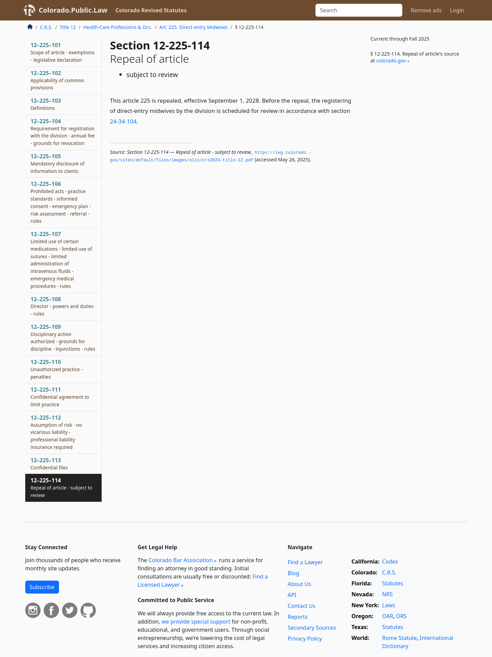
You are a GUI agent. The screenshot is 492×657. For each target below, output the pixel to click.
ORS (401, 616)
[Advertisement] (416, 182)
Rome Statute (399, 638)
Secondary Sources (312, 627)
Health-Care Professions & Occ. (117, 27)
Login (457, 10)
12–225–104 (63, 131)
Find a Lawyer (305, 562)
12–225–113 (49, 463)
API (292, 595)
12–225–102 (58, 80)
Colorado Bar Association (180, 560)
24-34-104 (123, 121)
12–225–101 (63, 52)
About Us (299, 584)
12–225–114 (61, 487)
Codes (390, 561)
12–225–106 (61, 202)
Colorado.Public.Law (73, 10)
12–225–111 (60, 397)
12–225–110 (57, 369)
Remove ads (426, 10)
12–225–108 (62, 306)
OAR (387, 616)
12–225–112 (56, 432)
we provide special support (196, 621)
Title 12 (68, 27)
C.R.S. (46, 27)
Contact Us (301, 606)
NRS (387, 594)
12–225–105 (58, 163)
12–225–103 (46, 104)
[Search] (358, 10)
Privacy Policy (305, 638)
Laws (388, 605)
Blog (293, 573)
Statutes (392, 583)
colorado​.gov (391, 60)
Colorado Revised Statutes (151, 10)
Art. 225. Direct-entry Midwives (193, 27)
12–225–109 (63, 337)
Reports (298, 616)
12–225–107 (61, 259)
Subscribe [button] (42, 587)
